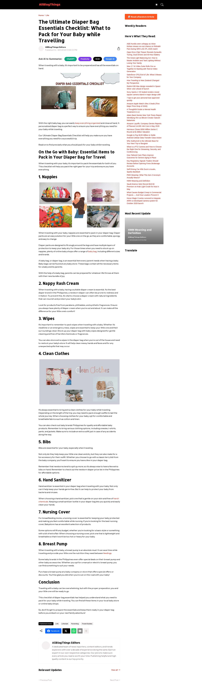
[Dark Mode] (155, 4)
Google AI (110, 59)
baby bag (92, 251)
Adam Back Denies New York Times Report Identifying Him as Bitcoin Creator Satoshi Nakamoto (144, 117)
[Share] (117, 48)
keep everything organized (87, 123)
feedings (107, 553)
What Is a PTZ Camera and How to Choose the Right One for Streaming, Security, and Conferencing (144, 149)
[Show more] (86, 630)
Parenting (75, 624)
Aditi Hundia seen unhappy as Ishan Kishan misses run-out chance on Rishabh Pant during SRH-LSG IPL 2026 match (144, 46)
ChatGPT (70, 59)
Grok (97, 59)
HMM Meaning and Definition (138, 181)
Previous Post (46, 680)
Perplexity (85, 59)
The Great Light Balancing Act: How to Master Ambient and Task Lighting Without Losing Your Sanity (143, 60)
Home (41, 15)
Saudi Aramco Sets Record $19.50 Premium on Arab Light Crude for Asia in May (143, 186)
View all (114, 670)
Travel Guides (87, 624)
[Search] (160, 4)
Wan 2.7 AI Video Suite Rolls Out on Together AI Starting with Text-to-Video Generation (142, 68)
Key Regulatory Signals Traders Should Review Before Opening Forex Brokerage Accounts (143, 163)
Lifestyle (65, 624)
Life (47, 15)
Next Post (114, 680)
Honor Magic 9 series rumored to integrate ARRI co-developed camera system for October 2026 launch (144, 200)
